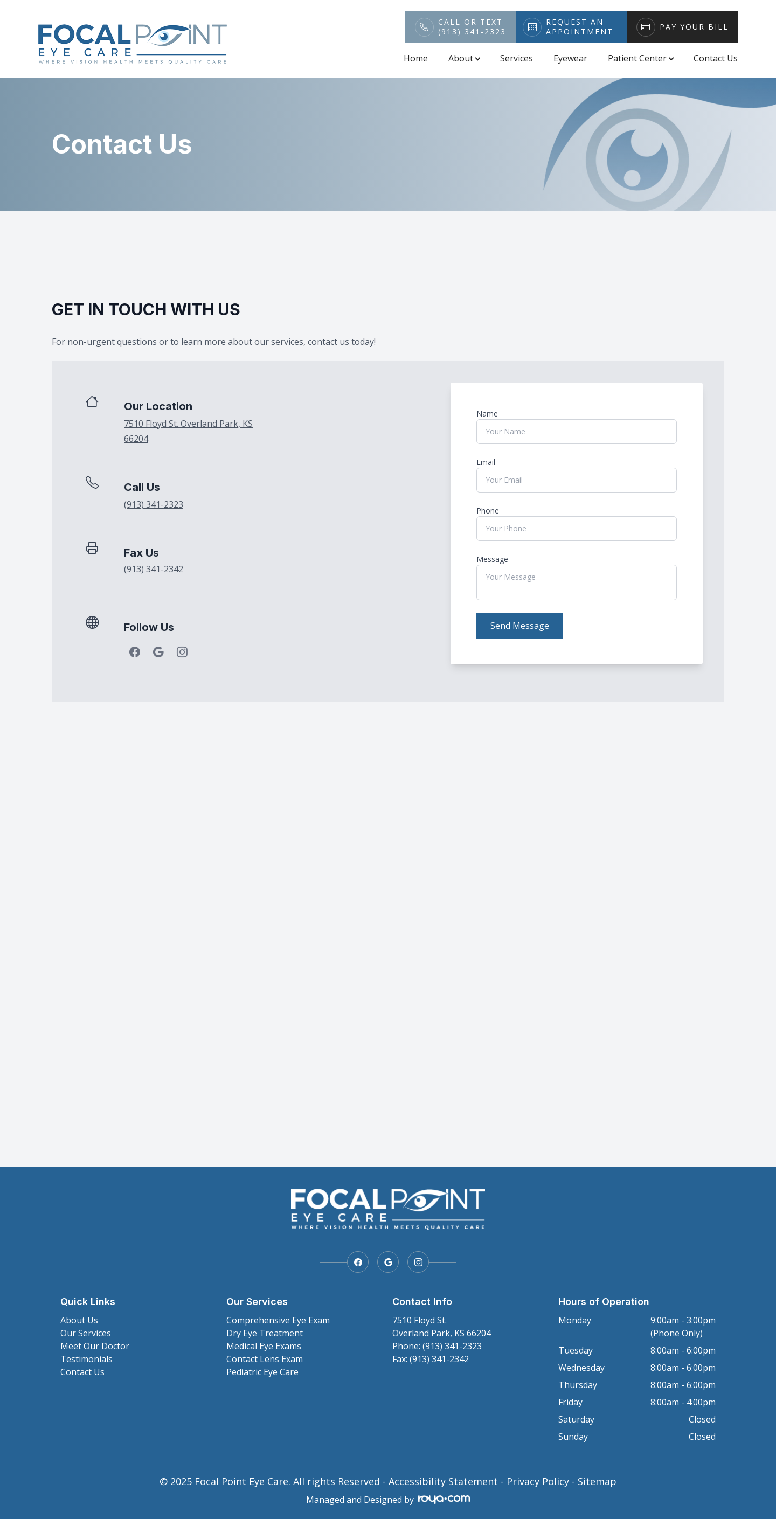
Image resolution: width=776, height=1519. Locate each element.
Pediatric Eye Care (262, 1372)
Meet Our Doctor (94, 1346)
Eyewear (570, 58)
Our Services (85, 1333)
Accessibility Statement (443, 1481)
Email (485, 462)
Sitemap (597, 1481)
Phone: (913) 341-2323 (437, 1346)
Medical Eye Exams (263, 1346)
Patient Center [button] (640, 58)
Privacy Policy (538, 1481)
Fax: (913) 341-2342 (430, 1359)
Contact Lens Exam (264, 1359)
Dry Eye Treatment (264, 1333)
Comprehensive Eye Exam (278, 1320)
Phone (487, 510)
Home (416, 58)
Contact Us (716, 58)
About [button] (464, 58)
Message (492, 559)
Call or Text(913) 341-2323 (472, 27)
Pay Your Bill (694, 27)
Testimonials (86, 1359)
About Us (79, 1320)
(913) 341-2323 (153, 504)
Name (487, 413)
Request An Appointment (579, 27)
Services (516, 58)
